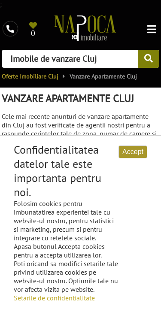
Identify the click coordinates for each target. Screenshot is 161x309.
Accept (132, 151)
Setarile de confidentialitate (54, 298)
